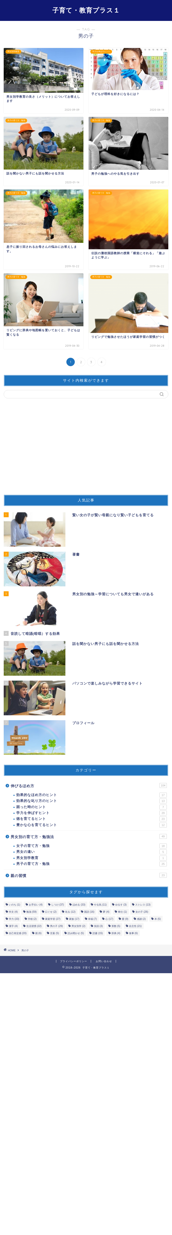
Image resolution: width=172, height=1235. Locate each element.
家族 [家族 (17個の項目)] (74, 919)
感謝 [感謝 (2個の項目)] (141, 919)
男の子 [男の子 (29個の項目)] (56, 926)
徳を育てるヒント (91, 818)
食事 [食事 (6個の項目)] (133, 933)
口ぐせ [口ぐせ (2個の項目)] (51, 911)
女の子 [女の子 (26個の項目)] (141, 911)
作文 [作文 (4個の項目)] (13, 911)
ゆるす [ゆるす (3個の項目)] (121, 904)
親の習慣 (89, 875)
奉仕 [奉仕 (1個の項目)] (122, 911)
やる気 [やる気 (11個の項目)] (100, 904)
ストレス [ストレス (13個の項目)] (142, 904)
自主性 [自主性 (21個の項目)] (135, 926)
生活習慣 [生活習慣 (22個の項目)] (33, 926)
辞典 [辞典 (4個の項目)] (116, 933)
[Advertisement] (86, 448)
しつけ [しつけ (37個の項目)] (57, 904)
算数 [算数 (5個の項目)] (116, 926)
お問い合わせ (104, 961)
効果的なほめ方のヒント (91, 795)
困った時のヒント (91, 807)
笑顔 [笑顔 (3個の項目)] (98, 926)
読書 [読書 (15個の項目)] (98, 933)
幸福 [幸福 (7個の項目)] (92, 919)
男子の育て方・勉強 (91, 863)
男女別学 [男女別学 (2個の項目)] (78, 926)
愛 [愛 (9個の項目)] (125, 919)
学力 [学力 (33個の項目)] (14, 919)
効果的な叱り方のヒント (91, 800)
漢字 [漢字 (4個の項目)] (13, 926)
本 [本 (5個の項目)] (157, 919)
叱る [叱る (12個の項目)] (70, 911)
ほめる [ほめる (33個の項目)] (79, 904)
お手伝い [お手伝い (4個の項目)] (36, 904)
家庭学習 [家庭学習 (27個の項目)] (52, 919)
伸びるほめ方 (89, 785)
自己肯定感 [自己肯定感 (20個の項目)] (17, 933)
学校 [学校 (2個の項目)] (32, 919)
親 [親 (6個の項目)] (38, 933)
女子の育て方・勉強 (91, 846)
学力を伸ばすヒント (91, 813)
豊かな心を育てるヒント (91, 825)
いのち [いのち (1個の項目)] (14, 904)
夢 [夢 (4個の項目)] (106, 911)
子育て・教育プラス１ (86, 10)
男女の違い (91, 851)
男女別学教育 (91, 858)
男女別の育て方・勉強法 (89, 836)
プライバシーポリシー (73, 961)
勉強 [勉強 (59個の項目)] (31, 911)
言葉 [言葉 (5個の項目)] (54, 933)
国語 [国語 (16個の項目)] (89, 911)
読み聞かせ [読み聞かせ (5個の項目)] (76, 933)
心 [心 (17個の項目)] (109, 919)
